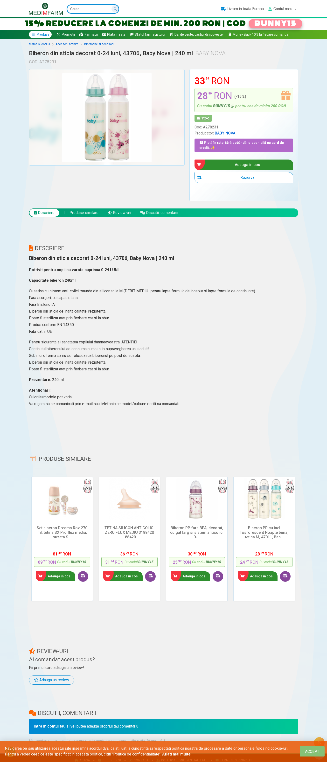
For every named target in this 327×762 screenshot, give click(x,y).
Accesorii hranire (67, 44)
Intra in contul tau (49, 726)
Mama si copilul (39, 44)
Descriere (44, 212)
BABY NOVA (225, 133)
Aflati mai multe (176, 754)
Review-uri (119, 212)
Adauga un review (51, 680)
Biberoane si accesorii (99, 44)
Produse (40, 34)
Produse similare (81, 212)
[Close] (312, 751)
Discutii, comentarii (159, 212)
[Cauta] (93, 9)
